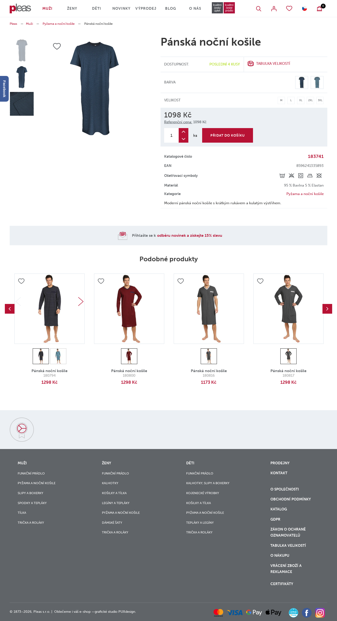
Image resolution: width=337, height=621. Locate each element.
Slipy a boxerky (30, 493)
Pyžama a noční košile (59, 23)
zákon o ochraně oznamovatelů (288, 532)
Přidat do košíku (227, 135)
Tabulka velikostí (273, 63)
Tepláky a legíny (200, 522)
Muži (47, 8)
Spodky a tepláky (32, 503)
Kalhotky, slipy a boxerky (208, 483)
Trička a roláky (31, 522)
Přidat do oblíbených (21, 281)
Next (81, 301)
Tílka (22, 513)
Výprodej (145, 8)
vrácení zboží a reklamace (286, 569)
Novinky (121, 8)
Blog (170, 8)
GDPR (275, 519)
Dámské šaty (112, 522)
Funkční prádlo (31, 473)
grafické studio (106, 612)
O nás (195, 8)
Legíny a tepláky (116, 503)
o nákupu (279, 555)
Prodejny (280, 463)
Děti (96, 8)
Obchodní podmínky (290, 499)
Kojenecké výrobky (202, 493)
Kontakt (278, 473)
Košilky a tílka (114, 493)
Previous (10, 309)
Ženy (72, 8)
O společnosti (285, 489)
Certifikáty (281, 584)
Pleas (13, 23)
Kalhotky (110, 483)
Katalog (279, 509)
